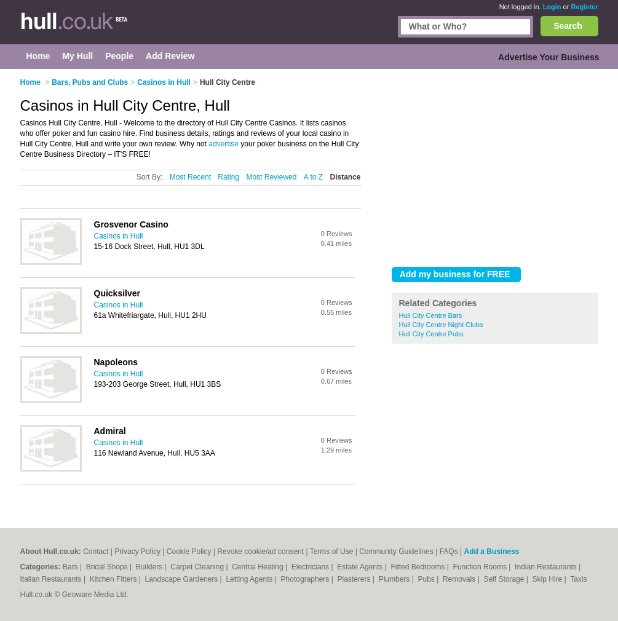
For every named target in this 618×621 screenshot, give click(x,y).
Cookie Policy (189, 551)
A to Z (313, 177)
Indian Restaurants (547, 567)
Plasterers (354, 579)
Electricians (311, 567)
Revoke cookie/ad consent (260, 551)
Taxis (578, 579)
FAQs (449, 551)
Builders (150, 567)
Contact (95, 551)
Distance (345, 177)
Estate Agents (360, 567)
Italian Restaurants (52, 579)
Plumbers (395, 579)
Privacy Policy (137, 551)
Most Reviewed (271, 177)
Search (567, 26)
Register (584, 6)
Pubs (427, 579)
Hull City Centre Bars (430, 315)
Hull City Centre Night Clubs (441, 324)
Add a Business (491, 551)
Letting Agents (250, 579)
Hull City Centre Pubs (431, 334)
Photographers (306, 579)
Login (552, 6)
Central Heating (258, 567)
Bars (71, 567)
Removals (460, 579)
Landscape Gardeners (182, 579)
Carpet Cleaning (198, 567)
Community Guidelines (396, 551)
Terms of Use (332, 551)
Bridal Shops (108, 567)
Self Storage (504, 579)
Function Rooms (481, 567)
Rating (228, 177)
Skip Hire (549, 579)
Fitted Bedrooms (418, 567)
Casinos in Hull (118, 236)
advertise (223, 144)
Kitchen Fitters (114, 579)
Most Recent (190, 177)
